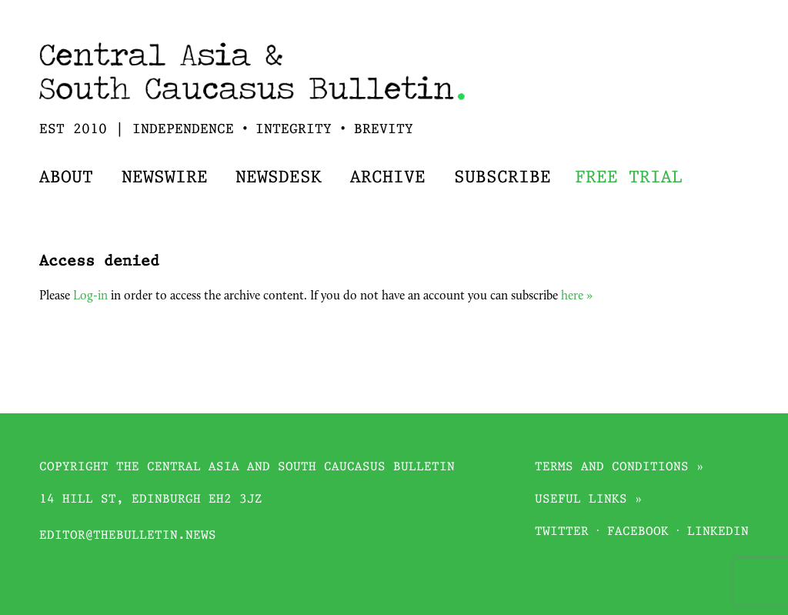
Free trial (629, 178)
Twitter (562, 532)
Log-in (90, 296)
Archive (388, 178)
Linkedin (718, 532)
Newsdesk (278, 178)
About (66, 178)
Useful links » (589, 500)
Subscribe (502, 178)
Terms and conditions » (619, 467)
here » (577, 296)
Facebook (638, 532)
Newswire (165, 178)
